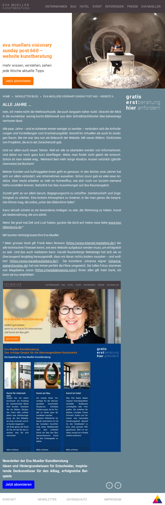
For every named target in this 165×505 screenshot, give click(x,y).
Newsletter (47, 499)
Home (6, 96)
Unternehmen (56, 6)
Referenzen (114, 6)
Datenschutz (77, 499)
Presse (132, 6)
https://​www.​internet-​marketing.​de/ (91, 243)
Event (97, 6)
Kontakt (9, 499)
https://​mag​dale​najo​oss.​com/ (56, 270)
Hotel (84, 6)
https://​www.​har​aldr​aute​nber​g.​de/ (34, 261)
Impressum (112, 499)
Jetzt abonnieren (18, 81)
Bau (73, 6)
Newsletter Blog (26, 96)
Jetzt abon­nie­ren (18, 484)
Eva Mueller (151, 6)
